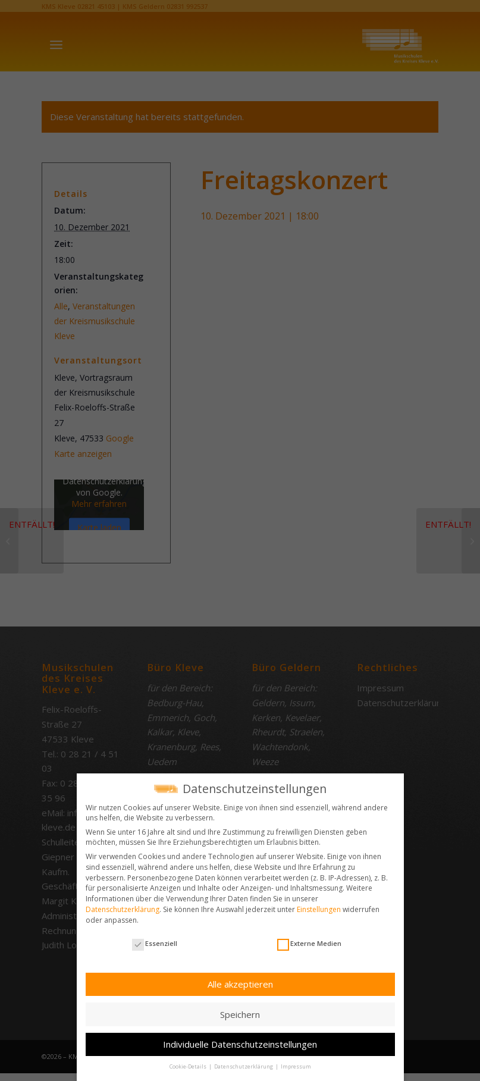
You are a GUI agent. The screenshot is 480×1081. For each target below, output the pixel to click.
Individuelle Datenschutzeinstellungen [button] (240, 1042)
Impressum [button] (296, 1064)
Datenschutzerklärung (122, 907)
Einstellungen (319, 907)
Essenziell (154, 940)
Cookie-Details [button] (189, 1064)
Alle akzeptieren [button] (240, 982)
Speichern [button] (240, 1012)
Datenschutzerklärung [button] (244, 1064)
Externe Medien (309, 940)
